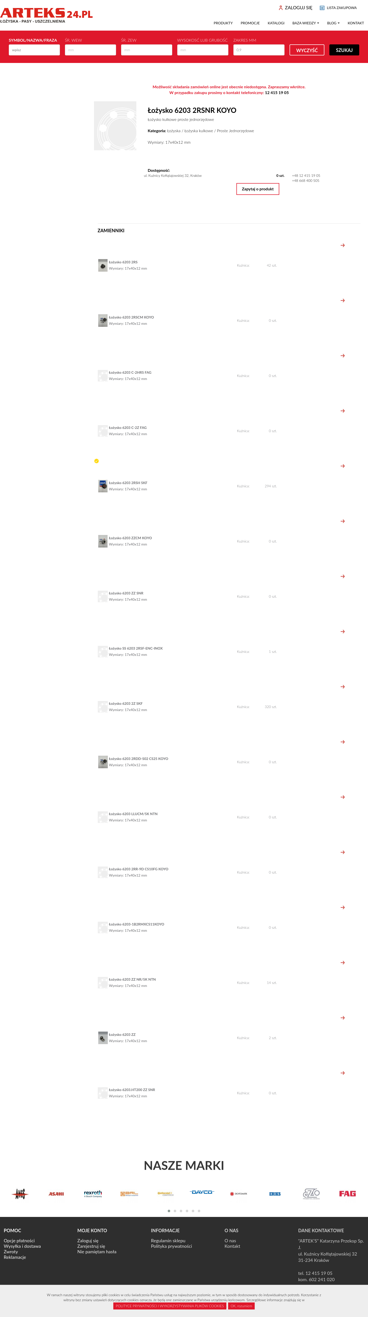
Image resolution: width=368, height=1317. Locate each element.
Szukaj (344, 50)
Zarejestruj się (91, 1246)
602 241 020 (322, 1279)
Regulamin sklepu (168, 1240)
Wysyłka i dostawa (22, 1246)
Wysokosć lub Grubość (202, 40)
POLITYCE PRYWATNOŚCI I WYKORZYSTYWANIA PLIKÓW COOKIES (170, 1306)
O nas (230, 1240)
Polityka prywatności (171, 1246)
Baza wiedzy (306, 23)
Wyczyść (307, 50)
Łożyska (173, 130)
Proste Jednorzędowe (235, 130)
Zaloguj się (88, 1240)
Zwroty (11, 1251)
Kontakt (356, 23)
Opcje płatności (19, 1240)
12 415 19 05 (277, 92)
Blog (333, 23)
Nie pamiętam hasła (97, 1251)
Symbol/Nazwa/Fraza (33, 40)
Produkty (223, 23)
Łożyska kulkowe (199, 130)
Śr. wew (73, 40)
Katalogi (276, 23)
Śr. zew (128, 40)
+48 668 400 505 (305, 180)
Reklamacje (15, 1257)
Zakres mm (244, 40)
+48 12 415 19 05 (306, 175)
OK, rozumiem (241, 1306)
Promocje (250, 23)
